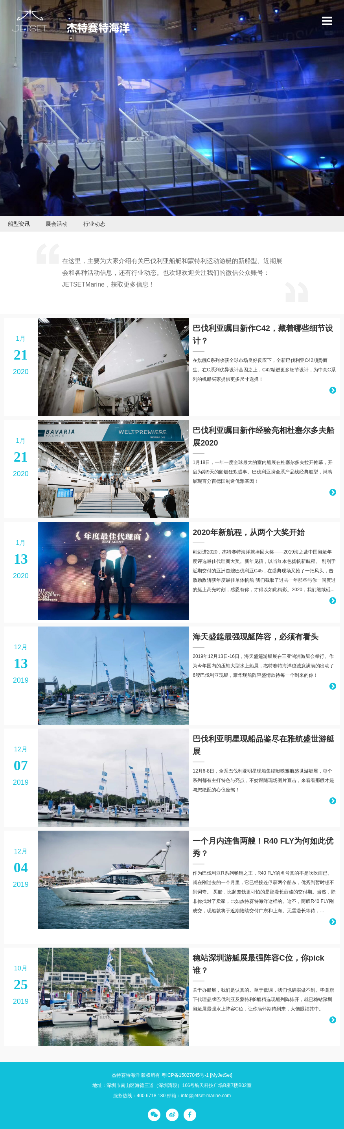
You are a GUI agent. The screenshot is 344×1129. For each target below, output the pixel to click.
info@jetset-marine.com (206, 1095)
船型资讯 (19, 224)
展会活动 (57, 224)
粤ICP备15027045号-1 (185, 1075)
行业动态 (94, 224)
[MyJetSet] (221, 1075)
